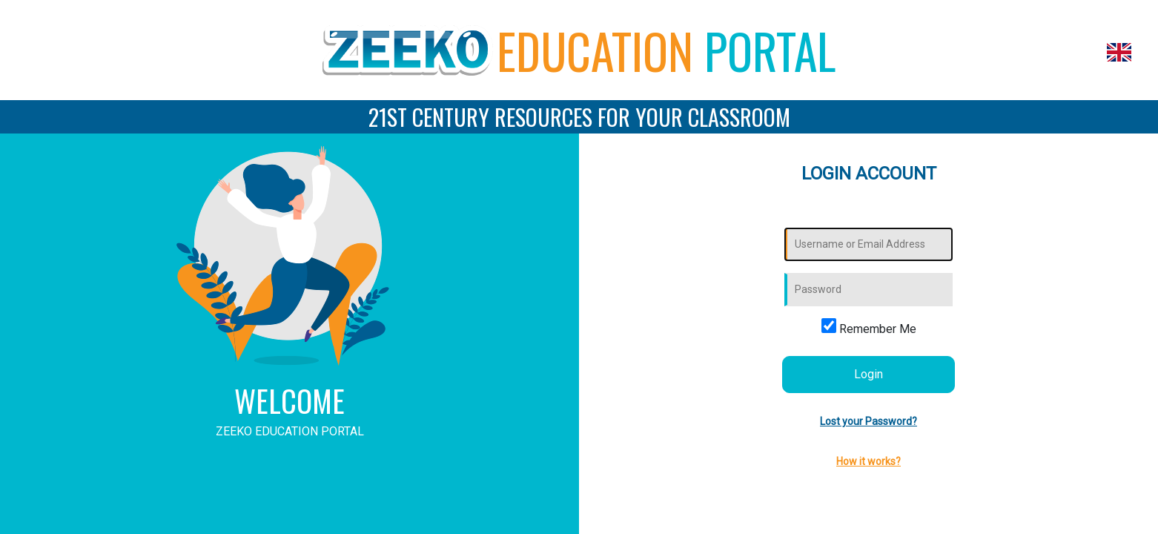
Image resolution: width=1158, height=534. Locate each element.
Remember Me (868, 327)
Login (868, 374)
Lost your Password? (868, 421)
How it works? (868, 461)
